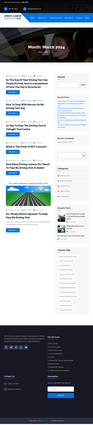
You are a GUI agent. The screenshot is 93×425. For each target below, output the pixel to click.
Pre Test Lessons (55, 348)
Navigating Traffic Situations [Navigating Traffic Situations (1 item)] (67, 288)
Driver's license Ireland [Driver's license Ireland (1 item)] (66, 261)
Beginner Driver (65, 176)
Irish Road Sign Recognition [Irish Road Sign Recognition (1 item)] (67, 283)
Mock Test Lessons (55, 351)
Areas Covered (56, 18)
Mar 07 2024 (62, 238)
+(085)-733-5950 (13, 385)
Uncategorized (64, 196)
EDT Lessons (53, 344)
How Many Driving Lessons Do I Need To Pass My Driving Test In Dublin (25, 168)
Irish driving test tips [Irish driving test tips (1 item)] (65, 279)
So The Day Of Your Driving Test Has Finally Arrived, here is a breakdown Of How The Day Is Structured (28, 83)
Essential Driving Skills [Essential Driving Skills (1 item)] (66, 270)
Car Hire (51, 358)
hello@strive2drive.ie (32, 9)
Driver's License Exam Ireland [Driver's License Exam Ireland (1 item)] (68, 256)
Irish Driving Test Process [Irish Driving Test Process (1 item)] (67, 274)
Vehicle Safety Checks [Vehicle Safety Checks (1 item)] (65, 311)
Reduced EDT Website (56, 368)
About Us (41, 18)
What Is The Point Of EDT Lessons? (27, 146)
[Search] (84, 155)
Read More (12, 92)
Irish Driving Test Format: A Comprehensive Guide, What (76, 216)
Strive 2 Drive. (46, 422)
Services (68, 18)
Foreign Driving (65, 186)
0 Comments (38, 76)
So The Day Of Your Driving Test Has (72, 235)
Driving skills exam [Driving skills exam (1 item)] (65, 265)
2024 (46, 52)
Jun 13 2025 (71, 221)
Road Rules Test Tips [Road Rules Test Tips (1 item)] (65, 306)
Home (32, 18)
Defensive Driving (65, 181)
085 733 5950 (10, 9)
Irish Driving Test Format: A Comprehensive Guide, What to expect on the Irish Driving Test (71, 103)
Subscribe (60, 396)
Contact (79, 18)
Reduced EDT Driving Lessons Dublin (61, 361)
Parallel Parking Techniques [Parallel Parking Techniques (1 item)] (67, 292)
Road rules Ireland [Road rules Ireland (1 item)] (65, 302)
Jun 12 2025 (71, 231)
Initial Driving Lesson (56, 355)
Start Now (24, 2)
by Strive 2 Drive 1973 (13, 76)
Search (61, 77)
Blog (87, 18)
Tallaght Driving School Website (59, 371)
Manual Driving (64, 191)
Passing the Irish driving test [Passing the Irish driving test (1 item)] (68, 297)
